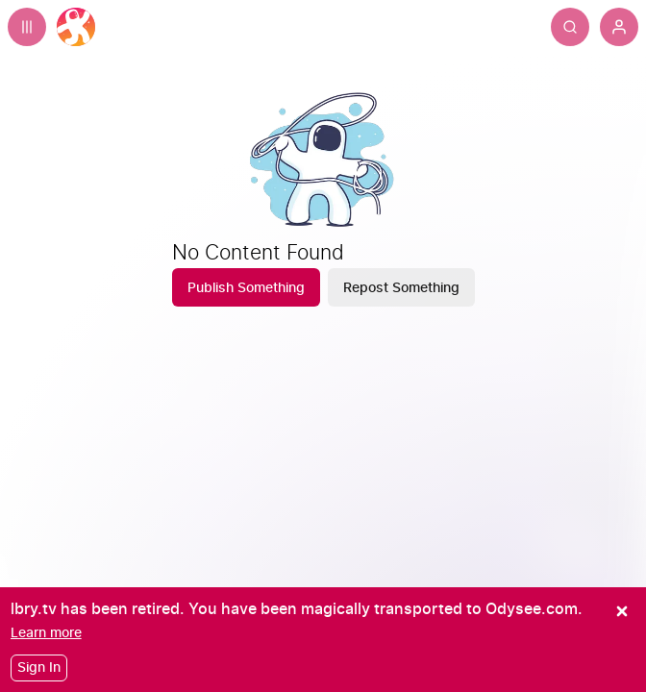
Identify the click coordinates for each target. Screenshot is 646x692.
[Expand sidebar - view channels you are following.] (27, 27)
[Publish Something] (246, 287)
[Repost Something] (401, 287)
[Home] (76, 27)
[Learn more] (46, 633)
